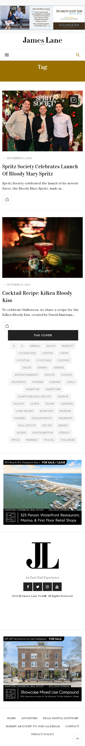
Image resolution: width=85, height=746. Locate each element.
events (66, 374)
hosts (34, 403)
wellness (68, 439)
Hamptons (53, 389)
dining (42, 367)
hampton (32, 389)
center (47, 353)
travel (49, 439)
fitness (37, 382)
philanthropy (42, 418)
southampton (42, 432)
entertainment (26, 374)
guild (71, 382)
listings (67, 403)
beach (50, 345)
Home (11, 718)
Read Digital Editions (60, 718)
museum (65, 411)
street (64, 432)
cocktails (43, 360)
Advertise (29, 718)
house (49, 403)
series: (63, 425)
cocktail (23, 360)
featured (19, 382)
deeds (26, 367)
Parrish (19, 418)
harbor (62, 396)
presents (65, 418)
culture (63, 360)
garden (54, 382)
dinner (58, 367)
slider (21, 432)
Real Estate (27, 425)
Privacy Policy (42, 734)
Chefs (63, 353)
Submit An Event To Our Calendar (33, 726)
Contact (72, 726)
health (18, 403)
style (16, 439)
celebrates (27, 353)
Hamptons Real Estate (34, 396)
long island (24, 411)
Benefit (67, 345)
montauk (46, 411)
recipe (47, 425)
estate (50, 374)
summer (31, 439)
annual (34, 345)
